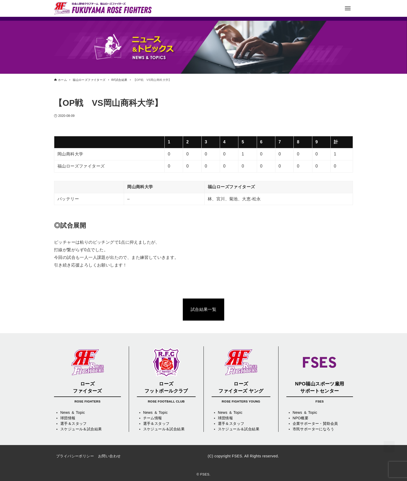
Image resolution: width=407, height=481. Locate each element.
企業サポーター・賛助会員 (315, 423)
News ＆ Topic (72, 412)
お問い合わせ (109, 456)
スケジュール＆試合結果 (81, 429)
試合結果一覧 (203, 309)
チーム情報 (152, 418)
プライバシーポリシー (75, 456)
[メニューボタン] (347, 8)
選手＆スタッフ (73, 423)
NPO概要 (300, 418)
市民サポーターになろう (313, 429)
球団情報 (68, 418)
